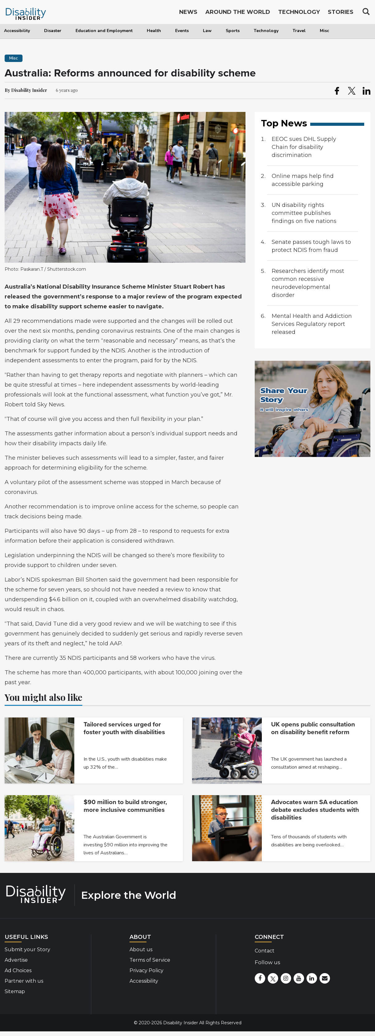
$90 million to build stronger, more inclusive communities (125, 806)
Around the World (237, 13)
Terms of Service (150, 960)
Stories (340, 13)
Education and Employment (104, 31)
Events (182, 31)
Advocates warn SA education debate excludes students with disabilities (315, 809)
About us (141, 949)
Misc (324, 31)
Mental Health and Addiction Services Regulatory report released (312, 324)
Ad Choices (18, 970)
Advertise (16, 960)
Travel (299, 31)
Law (207, 31)
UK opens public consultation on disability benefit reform (313, 728)
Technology (266, 31)
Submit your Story (27, 949)
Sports (233, 31)
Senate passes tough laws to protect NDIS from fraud (311, 246)
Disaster (52, 31)
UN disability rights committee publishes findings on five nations (304, 213)
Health (154, 31)
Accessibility (17, 31)
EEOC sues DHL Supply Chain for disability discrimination (304, 147)
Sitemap (15, 991)
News (188, 13)
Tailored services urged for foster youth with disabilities (124, 728)
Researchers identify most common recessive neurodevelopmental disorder (308, 283)
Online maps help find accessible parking (303, 180)
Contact (264, 951)
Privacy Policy (146, 970)
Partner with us (24, 981)
